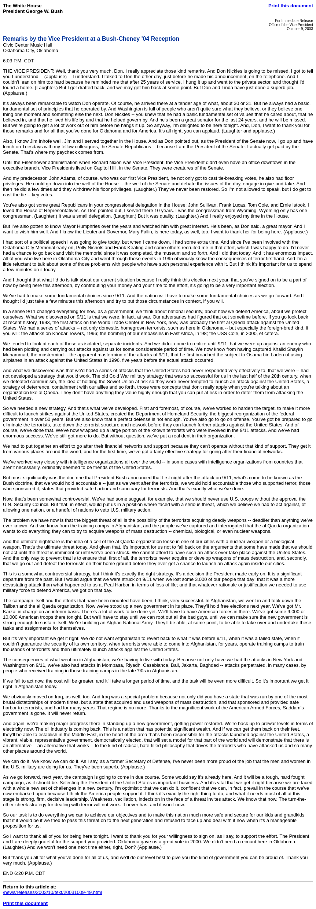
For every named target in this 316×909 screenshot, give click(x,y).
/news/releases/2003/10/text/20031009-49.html (52, 892)
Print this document (290, 5)
